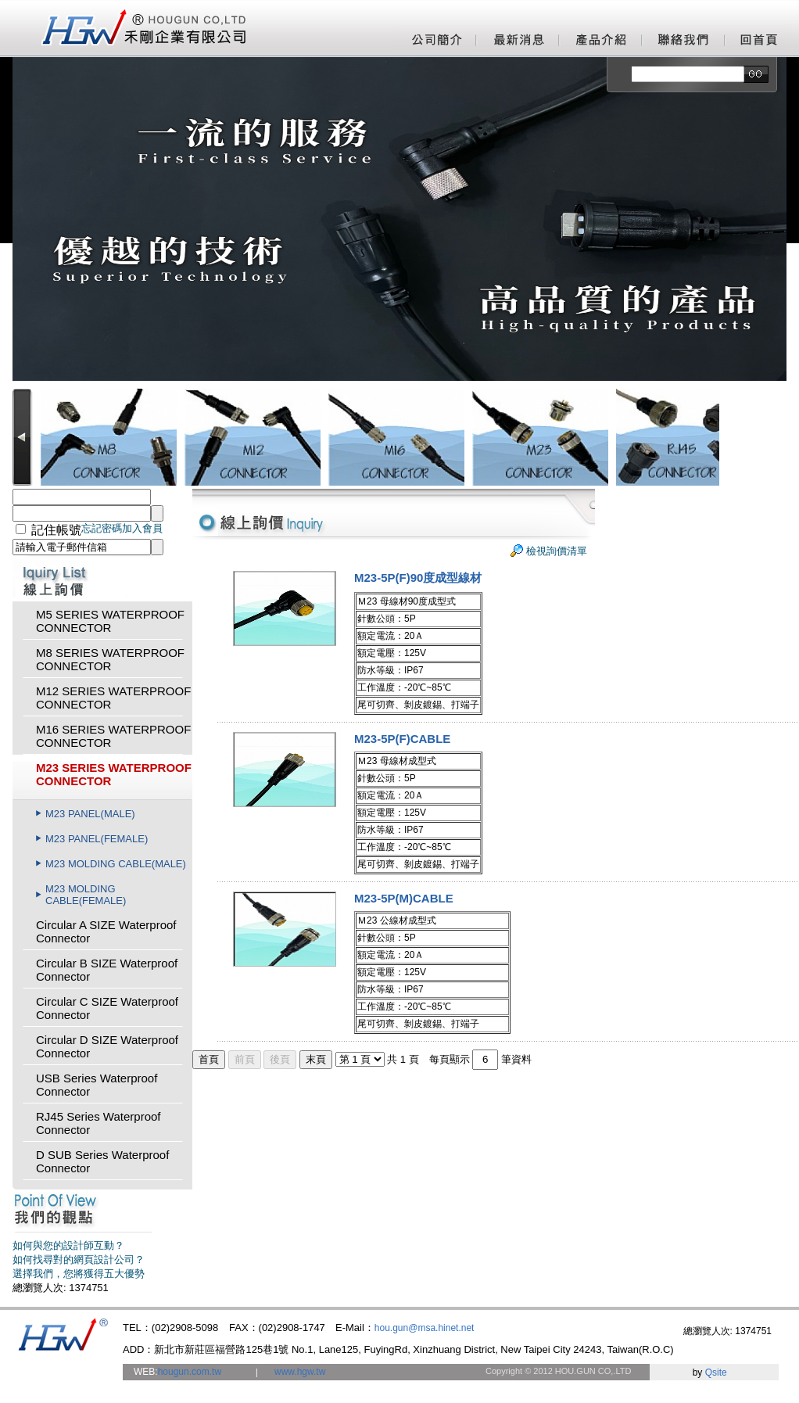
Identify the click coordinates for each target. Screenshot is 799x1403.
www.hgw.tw (299, 1371)
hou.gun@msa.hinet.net (424, 1327)
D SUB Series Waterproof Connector (102, 1161)
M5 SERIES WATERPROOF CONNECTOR (110, 621)
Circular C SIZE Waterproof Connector (107, 1008)
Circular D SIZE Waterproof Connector (107, 1046)
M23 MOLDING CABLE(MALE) (115, 864)
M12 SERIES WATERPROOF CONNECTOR (113, 697)
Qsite (716, 1372)
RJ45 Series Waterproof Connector (98, 1123)
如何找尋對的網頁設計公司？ (79, 1259)
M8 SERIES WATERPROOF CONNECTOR (110, 659)
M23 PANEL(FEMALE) (96, 839)
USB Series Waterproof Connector (96, 1084)
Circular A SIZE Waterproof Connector (106, 931)
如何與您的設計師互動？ (68, 1245)
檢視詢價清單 (556, 551)
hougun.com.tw (189, 1371)
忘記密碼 (101, 528)
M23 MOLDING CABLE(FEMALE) (85, 894)
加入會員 (142, 528)
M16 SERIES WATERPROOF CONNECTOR (113, 736)
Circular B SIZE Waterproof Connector (106, 969)
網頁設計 (670, 1372)
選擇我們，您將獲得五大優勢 (79, 1273)
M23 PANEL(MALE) (90, 814)
